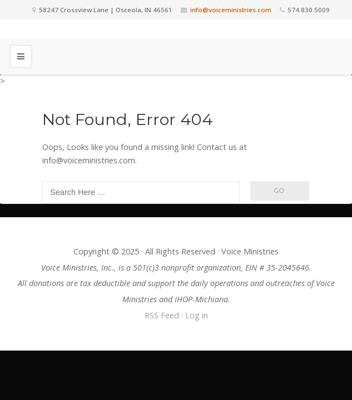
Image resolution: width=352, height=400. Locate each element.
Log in (196, 315)
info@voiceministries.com (230, 10)
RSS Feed (162, 315)
